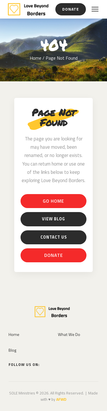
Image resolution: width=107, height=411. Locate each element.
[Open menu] (95, 9)
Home (35, 58)
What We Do (69, 334)
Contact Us (54, 237)
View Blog (53, 219)
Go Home (53, 201)
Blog (12, 350)
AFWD (61, 399)
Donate (70, 9)
